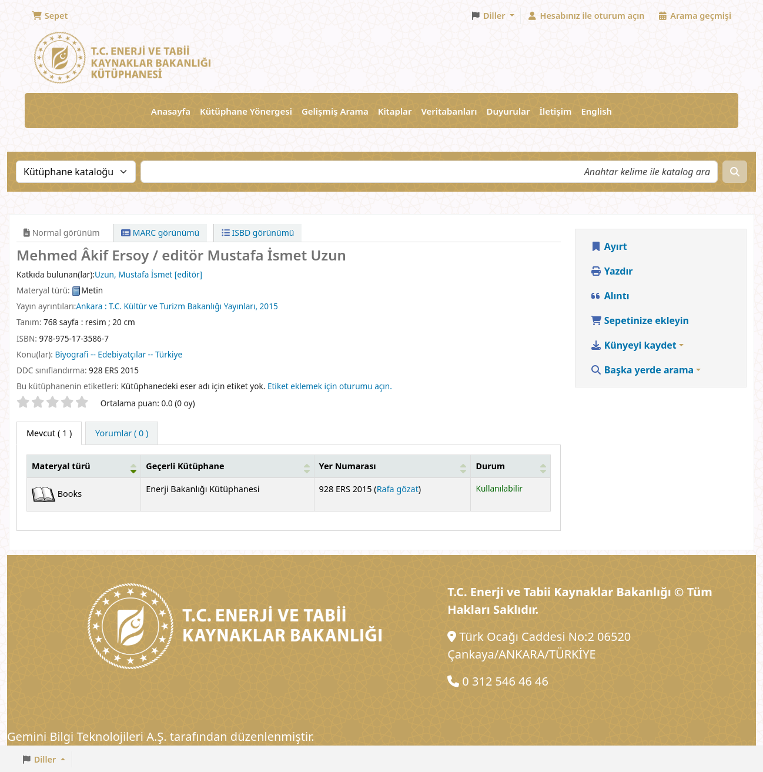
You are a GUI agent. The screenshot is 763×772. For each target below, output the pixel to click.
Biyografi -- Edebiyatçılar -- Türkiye (119, 354)
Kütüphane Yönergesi (246, 111)
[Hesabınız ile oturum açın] (586, 16)
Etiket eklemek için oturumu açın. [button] (329, 386)
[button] (49, 16)
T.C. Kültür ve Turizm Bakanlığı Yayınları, (183, 306)
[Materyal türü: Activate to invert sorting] (84, 465)
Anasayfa (170, 111)
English (596, 111)
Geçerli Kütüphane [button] (185, 466)
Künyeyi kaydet (633, 345)
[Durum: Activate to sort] (510, 465)
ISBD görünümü (258, 232)
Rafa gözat (398, 488)
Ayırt (608, 246)
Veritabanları (449, 111)
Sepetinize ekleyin (640, 320)
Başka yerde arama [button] (642, 369)
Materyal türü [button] (61, 466)
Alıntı (610, 295)
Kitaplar (395, 111)
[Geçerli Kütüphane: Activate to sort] (227, 465)
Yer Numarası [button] (347, 466)
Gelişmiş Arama (335, 111)
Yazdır (611, 271)
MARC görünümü (160, 232)
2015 (269, 306)
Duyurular (508, 111)
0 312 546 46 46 (505, 681)
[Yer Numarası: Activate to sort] (392, 465)
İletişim (555, 111)
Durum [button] (490, 466)
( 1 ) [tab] (49, 433)
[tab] (121, 433)
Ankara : (91, 306)
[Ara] (734, 172)
